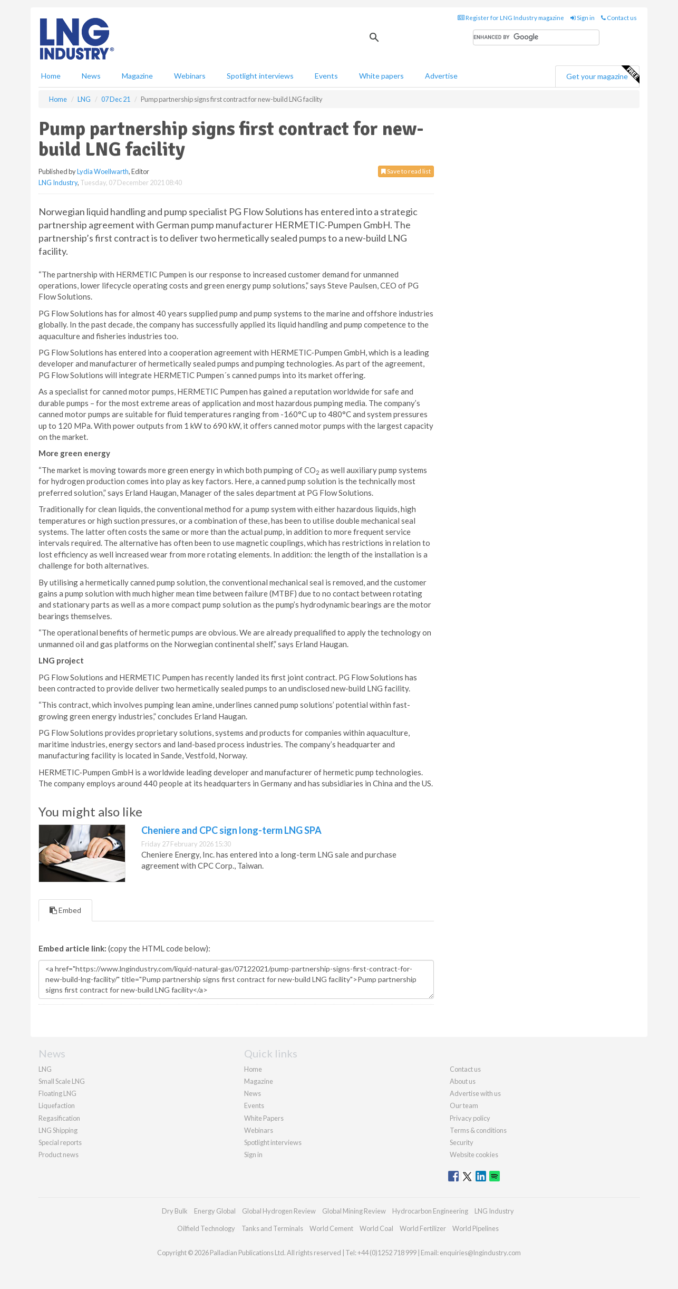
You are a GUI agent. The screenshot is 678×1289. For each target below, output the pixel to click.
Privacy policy (470, 1118)
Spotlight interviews (260, 75)
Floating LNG (57, 1093)
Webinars (190, 75)
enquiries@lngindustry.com (480, 1252)
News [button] (91, 75)
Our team (464, 1105)
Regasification (59, 1118)
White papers (381, 75)
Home (51, 75)
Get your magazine (602, 75)
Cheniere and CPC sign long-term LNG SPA (231, 830)
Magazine (137, 75)
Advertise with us (475, 1093)
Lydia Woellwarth (103, 171)
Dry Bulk (175, 1211)
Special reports (60, 1142)
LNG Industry (58, 182)
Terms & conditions (478, 1130)
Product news (58, 1154)
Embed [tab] (65, 910)
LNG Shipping (58, 1130)
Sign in (582, 17)
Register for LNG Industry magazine (511, 17)
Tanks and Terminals (272, 1228)
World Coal (376, 1228)
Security (461, 1142)
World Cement (331, 1228)
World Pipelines (475, 1228)
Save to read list (406, 171)
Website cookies (474, 1154)
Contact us (619, 17)
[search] (536, 37)
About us (463, 1081)
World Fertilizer (423, 1228)
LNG (45, 1069)
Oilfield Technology (206, 1228)
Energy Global (215, 1211)
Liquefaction (56, 1105)
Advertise (441, 75)
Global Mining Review (354, 1211)
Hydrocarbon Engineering (430, 1211)
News (252, 1093)
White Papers (264, 1118)
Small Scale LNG (61, 1081)
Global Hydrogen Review (279, 1211)
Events (326, 75)
